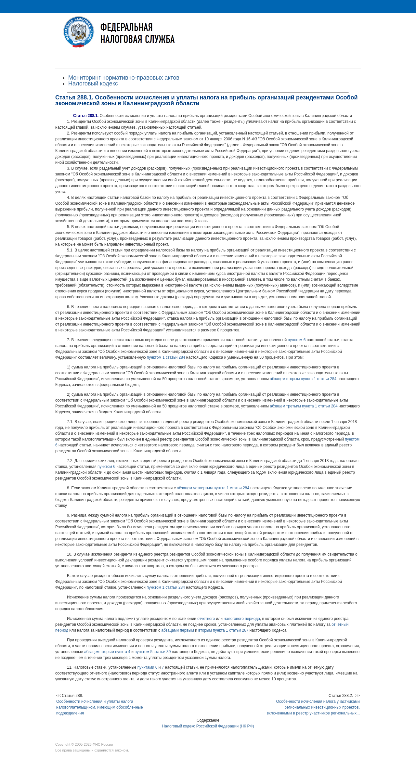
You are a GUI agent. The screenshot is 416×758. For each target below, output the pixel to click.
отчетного (206, 618)
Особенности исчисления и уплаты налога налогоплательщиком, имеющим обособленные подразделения (99, 707)
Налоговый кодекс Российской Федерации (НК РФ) (208, 726)
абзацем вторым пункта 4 (107, 651)
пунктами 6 (147, 667)
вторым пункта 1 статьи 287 (223, 630)
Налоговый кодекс (93, 83)
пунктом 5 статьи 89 (153, 651)
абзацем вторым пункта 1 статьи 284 (303, 379)
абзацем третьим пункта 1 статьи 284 (303, 406)
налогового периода (242, 618)
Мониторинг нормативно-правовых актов (123, 77)
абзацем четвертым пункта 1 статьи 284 (213, 488)
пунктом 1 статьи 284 (166, 357)
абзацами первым (177, 630)
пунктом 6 (297, 340)
